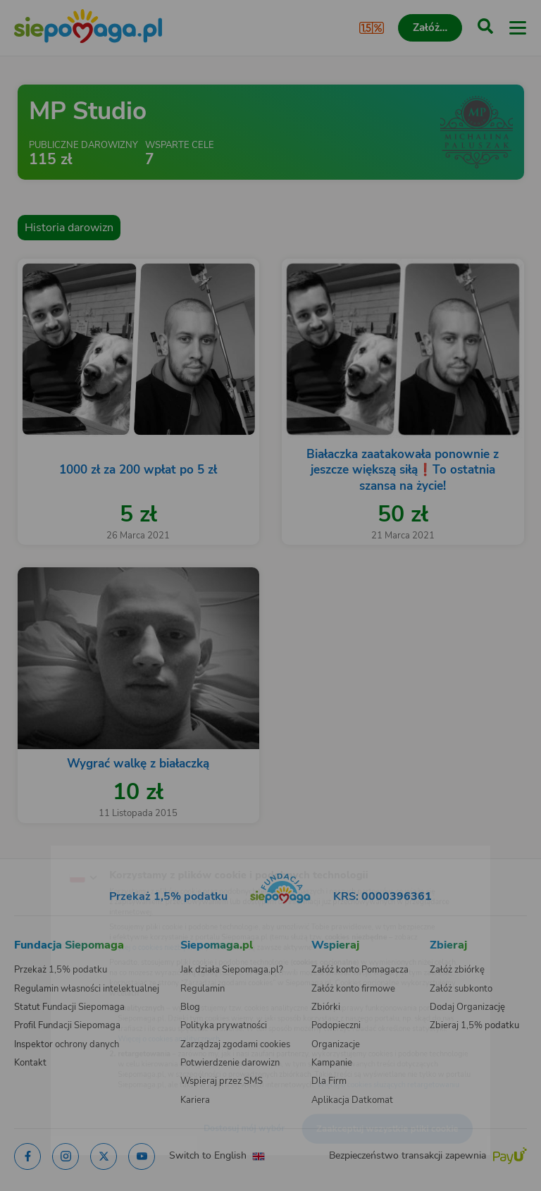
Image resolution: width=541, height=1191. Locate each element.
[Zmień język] (39, 849)
